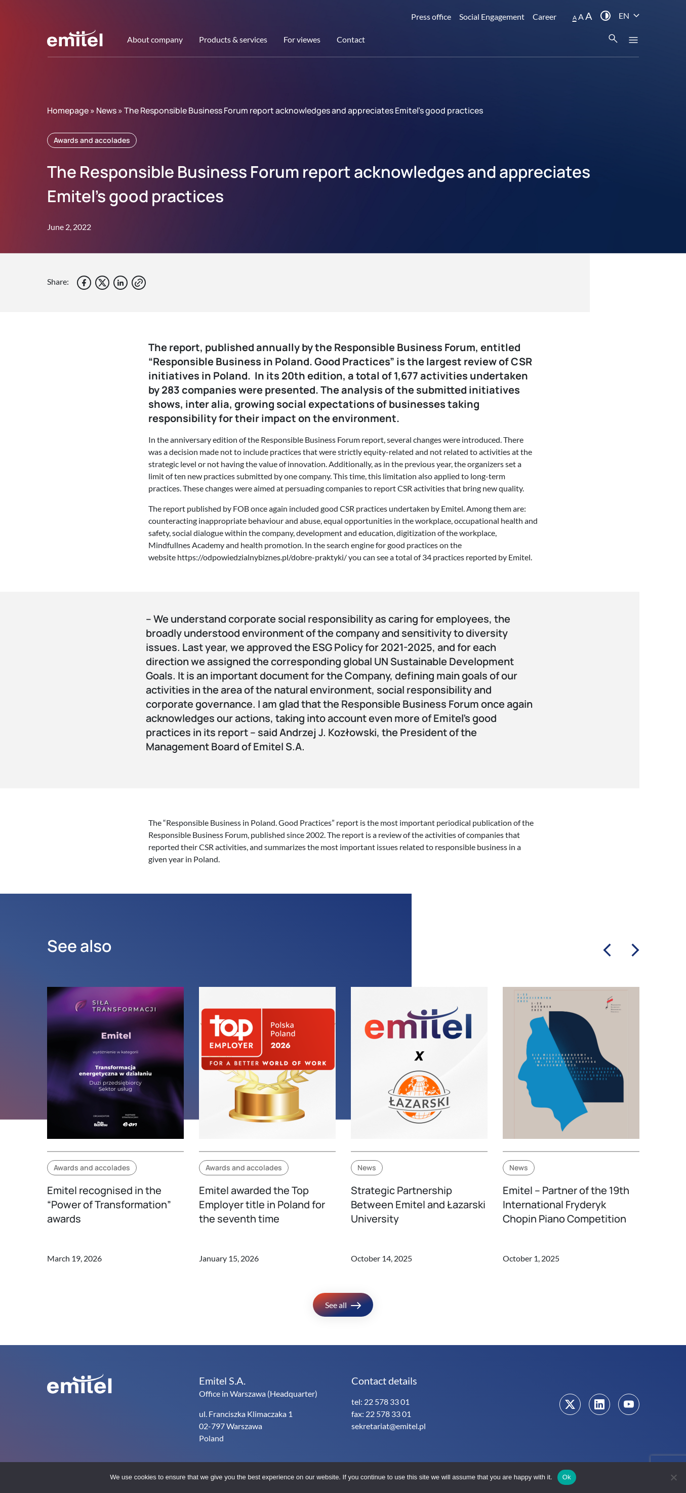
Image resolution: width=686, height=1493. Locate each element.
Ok (566, 1477)
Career (544, 16)
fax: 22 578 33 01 (381, 1414)
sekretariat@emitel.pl (388, 1426)
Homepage (68, 110)
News (106, 110)
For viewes (302, 39)
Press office (431, 16)
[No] (673, 1477)
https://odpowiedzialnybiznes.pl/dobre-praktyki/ (262, 557)
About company (155, 39)
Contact (351, 39)
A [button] (575, 17)
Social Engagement (491, 16)
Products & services (233, 39)
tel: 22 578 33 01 (380, 1401)
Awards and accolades (92, 140)
